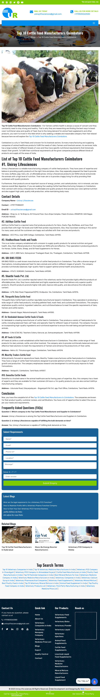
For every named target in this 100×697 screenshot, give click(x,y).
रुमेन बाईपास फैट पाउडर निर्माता (13, 515)
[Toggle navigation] (94, 23)
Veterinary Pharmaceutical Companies (31, 580)
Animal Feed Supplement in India (73, 583)
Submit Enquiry (50, 483)
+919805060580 (82, 14)
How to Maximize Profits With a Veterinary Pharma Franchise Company (30, 506)
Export (38, 650)
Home (26, 37)
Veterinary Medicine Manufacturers (61, 663)
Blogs (33, 37)
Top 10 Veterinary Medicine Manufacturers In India (55, 569)
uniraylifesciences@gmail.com (48, 14)
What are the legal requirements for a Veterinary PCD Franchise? (27, 502)
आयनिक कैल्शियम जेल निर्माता (12, 512)
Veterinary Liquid (62, 630)
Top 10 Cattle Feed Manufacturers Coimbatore (48, 136)
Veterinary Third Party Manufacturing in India (66, 586)
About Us (39, 619)
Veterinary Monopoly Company (39, 632)
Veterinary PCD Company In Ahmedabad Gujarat (35, 572)
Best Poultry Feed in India (12, 583)
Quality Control (41, 654)
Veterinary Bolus (62, 622)
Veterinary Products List (35, 586)
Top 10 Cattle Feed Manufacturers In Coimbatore (54, 397)
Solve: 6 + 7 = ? (9, 472)
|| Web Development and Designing (63, 689)
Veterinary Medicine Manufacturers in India (36, 578)
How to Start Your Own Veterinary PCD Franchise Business (25, 509)
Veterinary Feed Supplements (61, 580)
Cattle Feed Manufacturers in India (71, 572)
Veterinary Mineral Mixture (85, 580)
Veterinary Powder (63, 626)
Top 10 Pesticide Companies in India (38, 575)
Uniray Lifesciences (25, 201)
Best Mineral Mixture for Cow (67, 575)
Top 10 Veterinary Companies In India (17, 569)
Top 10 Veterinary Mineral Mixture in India (41, 583)
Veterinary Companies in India (68, 578)
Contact (38, 658)
